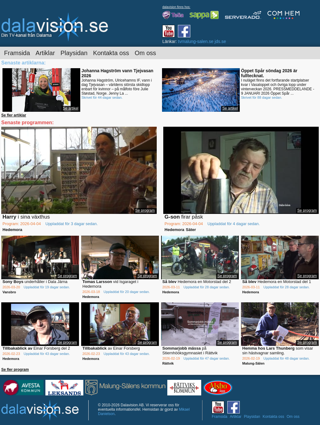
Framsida (17, 53)
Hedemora (12, 229)
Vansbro (9, 292)
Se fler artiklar (13, 115)
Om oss (145, 53)
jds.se (220, 41)
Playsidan (74, 53)
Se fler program (15, 369)
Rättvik (168, 363)
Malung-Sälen (253, 363)
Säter (191, 229)
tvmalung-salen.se (196, 41)
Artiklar (45, 53)
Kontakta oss (111, 53)
